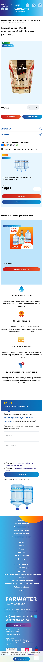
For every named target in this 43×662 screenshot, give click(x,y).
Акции (21, 542)
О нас (21, 549)
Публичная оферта (21, 587)
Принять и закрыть (21, 659)
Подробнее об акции (21, 269)
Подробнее (30, 654)
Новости (21, 552)
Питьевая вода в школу (21, 537)
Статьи (21, 590)
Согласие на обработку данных (21, 580)
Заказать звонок (18, 625)
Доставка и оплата (21, 564)
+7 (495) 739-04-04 (7, 5)
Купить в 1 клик (32, 117)
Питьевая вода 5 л (21, 527)
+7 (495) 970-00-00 (17, 620)
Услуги (21, 546)
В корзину (11, 117)
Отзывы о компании (21, 556)
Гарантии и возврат (21, 568)
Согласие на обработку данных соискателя (21, 584)
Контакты (21, 559)
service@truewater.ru (13, 634)
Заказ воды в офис (21, 530)
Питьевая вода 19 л (21, 523)
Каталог (21, 520)
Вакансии (21, 571)
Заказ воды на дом (21, 534)
